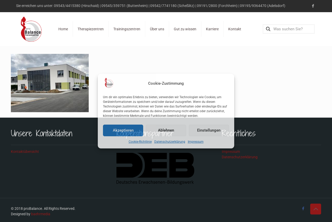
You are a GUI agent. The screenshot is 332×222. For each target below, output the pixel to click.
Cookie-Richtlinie (140, 142)
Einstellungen (208, 130)
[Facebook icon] (313, 6)
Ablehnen (166, 130)
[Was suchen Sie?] (289, 29)
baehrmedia (40, 214)
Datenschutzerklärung (169, 142)
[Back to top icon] (315, 209)
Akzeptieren (123, 130)
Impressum (196, 142)
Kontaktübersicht (25, 151)
